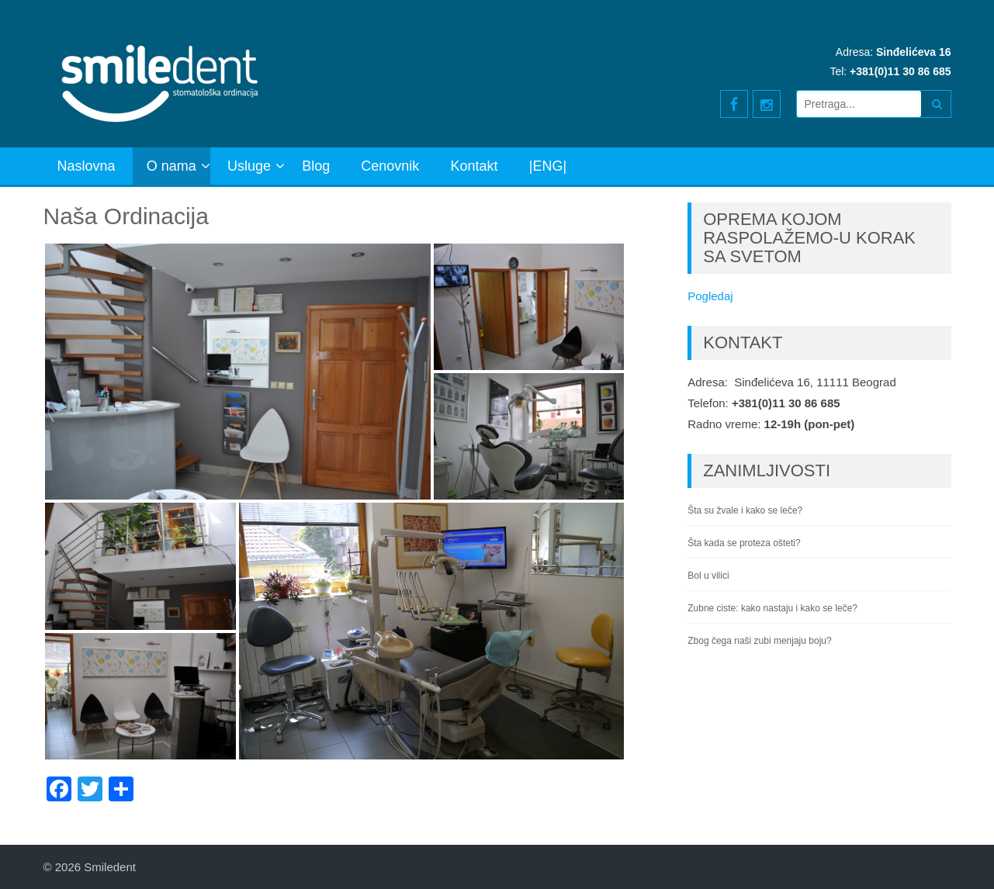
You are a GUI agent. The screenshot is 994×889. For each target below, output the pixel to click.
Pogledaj (710, 296)
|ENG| (547, 166)
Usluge (249, 166)
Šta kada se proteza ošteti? (743, 543)
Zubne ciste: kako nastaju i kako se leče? (772, 608)
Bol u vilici (708, 575)
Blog (316, 166)
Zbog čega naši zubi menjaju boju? (759, 640)
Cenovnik (390, 166)
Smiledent (110, 866)
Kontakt (474, 166)
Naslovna (86, 166)
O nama (171, 166)
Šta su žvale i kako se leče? (744, 510)
